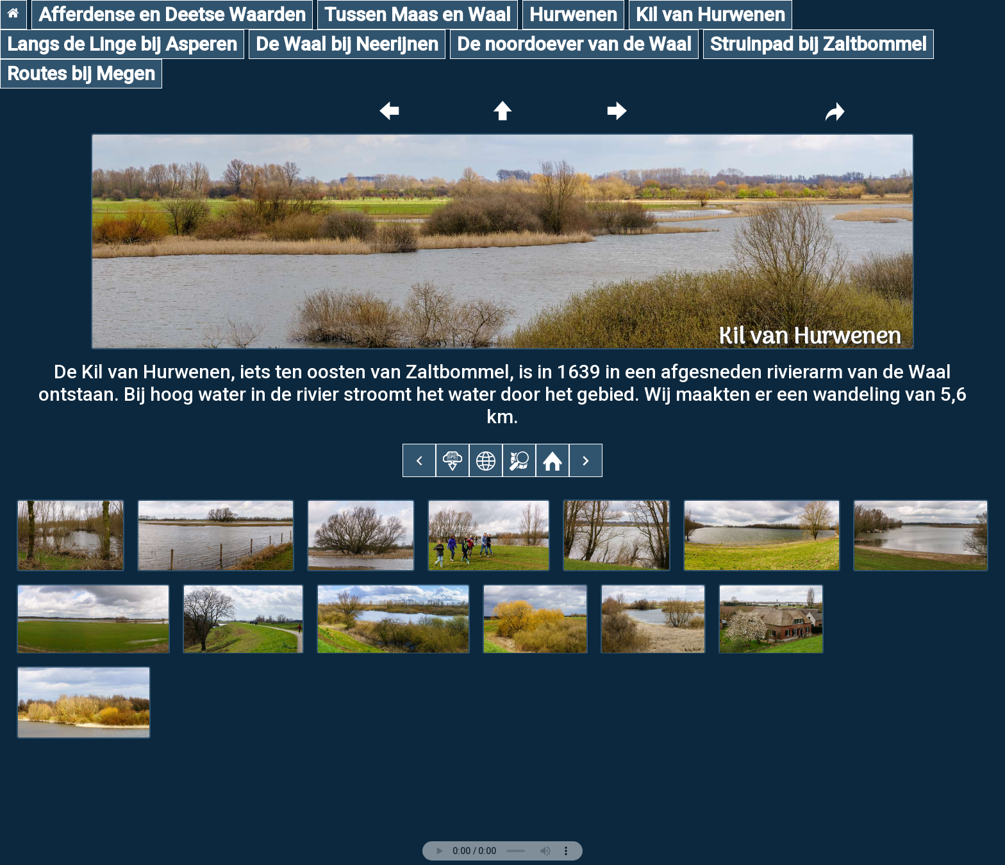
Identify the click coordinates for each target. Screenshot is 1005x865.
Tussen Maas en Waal (417, 14)
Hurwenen (573, 14)
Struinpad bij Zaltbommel (818, 44)
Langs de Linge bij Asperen (122, 44)
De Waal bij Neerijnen (347, 44)
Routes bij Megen (81, 73)
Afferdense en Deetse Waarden (172, 14)
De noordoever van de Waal (574, 44)
